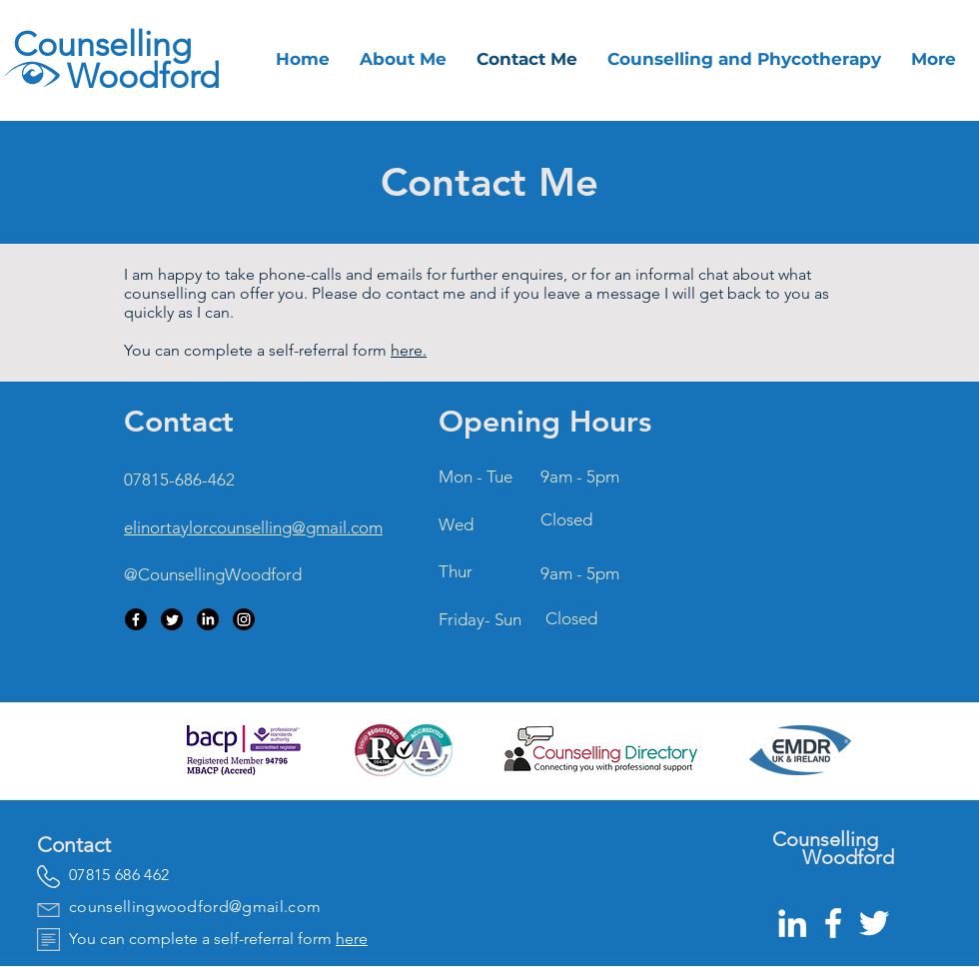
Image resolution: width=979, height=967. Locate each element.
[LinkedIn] (208, 619)
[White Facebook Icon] (833, 923)
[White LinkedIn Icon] (792, 923)
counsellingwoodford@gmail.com (195, 906)
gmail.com (344, 527)
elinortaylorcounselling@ (215, 527)
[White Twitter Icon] (874, 923)
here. (409, 350)
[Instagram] (244, 619)
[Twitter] (172, 619)
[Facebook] (136, 619)
